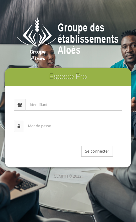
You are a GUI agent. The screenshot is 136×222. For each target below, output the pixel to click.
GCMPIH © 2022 (67, 176)
